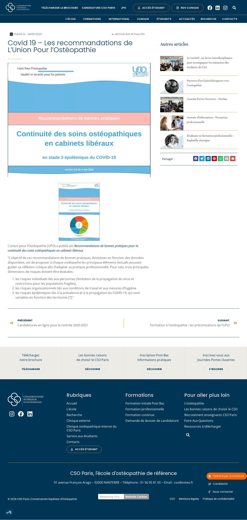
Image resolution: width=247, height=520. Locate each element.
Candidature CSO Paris (99, 8)
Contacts (229, 19)
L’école (72, 19)
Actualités (187, 19)
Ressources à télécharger (202, 427)
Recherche (208, 19)
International (120, 19)
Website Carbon (136, 496)
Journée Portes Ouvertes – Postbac (207, 99)
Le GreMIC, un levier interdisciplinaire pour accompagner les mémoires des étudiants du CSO (209, 62)
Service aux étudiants (82, 436)
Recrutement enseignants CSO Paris (210, 415)
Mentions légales (189, 499)
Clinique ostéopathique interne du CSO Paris (92, 429)
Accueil (72, 404)
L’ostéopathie (194, 404)
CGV (172, 499)
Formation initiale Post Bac (144, 404)
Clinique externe (78, 421)
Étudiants (165, 19)
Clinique (144, 19)
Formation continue (139, 415)
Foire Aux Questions (198, 421)
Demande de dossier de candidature (152, 421)
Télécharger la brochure (59, 8)
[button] (9, 512)
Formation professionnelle (144, 409)
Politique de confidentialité (218, 499)
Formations (93, 19)
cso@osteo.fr (183, 483)
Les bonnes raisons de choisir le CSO (211, 409)
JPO (123, 8)
